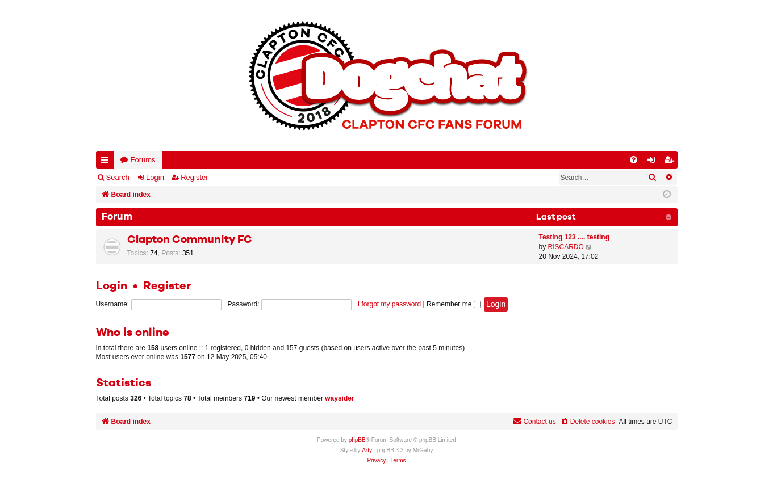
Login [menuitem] (653, 162)
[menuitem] (633, 160)
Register (194, 177)
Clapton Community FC (189, 239)
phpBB (357, 440)
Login (155, 177)
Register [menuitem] (671, 162)
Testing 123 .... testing (574, 237)
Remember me (454, 304)
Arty (367, 450)
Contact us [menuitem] (534, 421)
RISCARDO (566, 247)
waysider (339, 398)
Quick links (107, 162)
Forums (143, 159)
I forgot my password (389, 304)
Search (117, 177)
